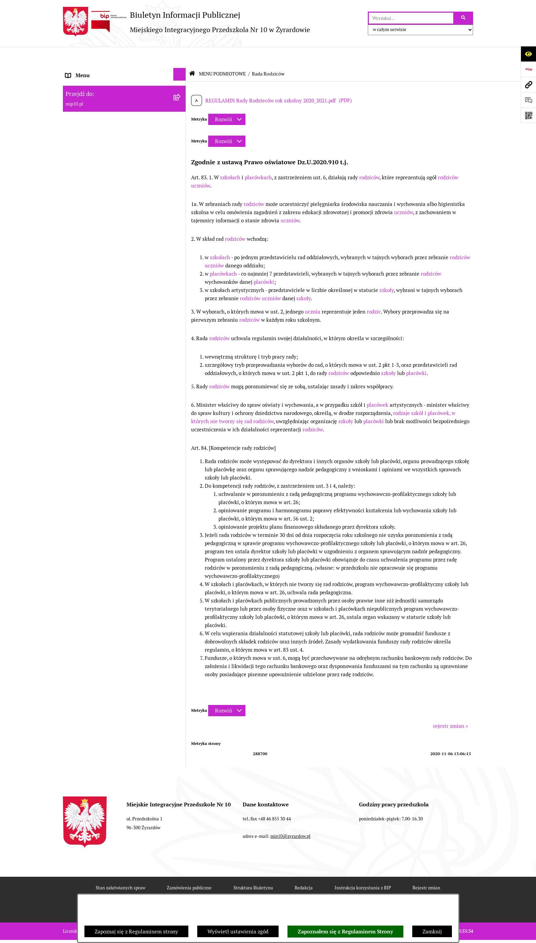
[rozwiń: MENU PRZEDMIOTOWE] (181, 284)
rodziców (369, 158)
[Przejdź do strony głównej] (186, 22)
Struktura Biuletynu (253, 869)
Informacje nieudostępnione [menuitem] (98, 331)
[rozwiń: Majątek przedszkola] (181, 244)
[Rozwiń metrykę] (226, 100)
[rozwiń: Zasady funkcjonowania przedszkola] (181, 165)
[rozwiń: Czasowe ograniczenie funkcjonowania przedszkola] (181, 392)
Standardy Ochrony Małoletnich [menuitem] (103, 439)
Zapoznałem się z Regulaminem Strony (345, 931)
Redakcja (304, 869)
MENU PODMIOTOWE (222, 55)
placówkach (258, 158)
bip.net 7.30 (461, 932)
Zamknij (432, 931)
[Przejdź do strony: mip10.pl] (528, 84)
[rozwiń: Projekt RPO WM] (181, 106)
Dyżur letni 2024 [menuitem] (85, 424)
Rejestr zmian (426, 869)
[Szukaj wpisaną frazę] (463, 18)
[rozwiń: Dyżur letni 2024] (181, 423)
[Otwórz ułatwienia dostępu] (528, 53)
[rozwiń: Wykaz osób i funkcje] (181, 145)
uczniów (200, 167)
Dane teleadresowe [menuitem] (88, 72)
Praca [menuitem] (72, 316)
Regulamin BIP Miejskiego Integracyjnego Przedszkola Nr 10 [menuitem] (114, 352)
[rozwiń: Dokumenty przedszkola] (181, 299)
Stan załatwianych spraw (120, 869)
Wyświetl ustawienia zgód (237, 931)
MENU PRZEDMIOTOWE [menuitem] (94, 285)
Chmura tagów (270, 892)
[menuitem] (124, 107)
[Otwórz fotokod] (528, 115)
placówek (377, 386)
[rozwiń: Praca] (181, 315)
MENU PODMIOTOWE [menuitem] (91, 87)
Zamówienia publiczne (189, 869)
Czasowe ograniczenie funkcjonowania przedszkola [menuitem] (111, 398)
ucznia (312, 293)
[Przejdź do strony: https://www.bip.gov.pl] (528, 69)
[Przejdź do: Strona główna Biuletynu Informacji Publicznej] (192, 54)
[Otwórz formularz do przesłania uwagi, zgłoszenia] (528, 100)
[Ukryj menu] (179, 55)
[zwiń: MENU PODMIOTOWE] (181, 86)
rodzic (374, 293)
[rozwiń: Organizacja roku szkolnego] (181, 377)
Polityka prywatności (328, 892)
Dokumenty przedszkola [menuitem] (94, 300)
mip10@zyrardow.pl (290, 818)
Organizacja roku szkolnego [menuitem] (98, 378)
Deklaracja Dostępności (210, 892)
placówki (264, 263)
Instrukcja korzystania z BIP (363, 869)
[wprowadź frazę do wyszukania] (411, 18)
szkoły (386, 271)
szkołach (230, 158)
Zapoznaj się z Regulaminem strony (136, 931)
